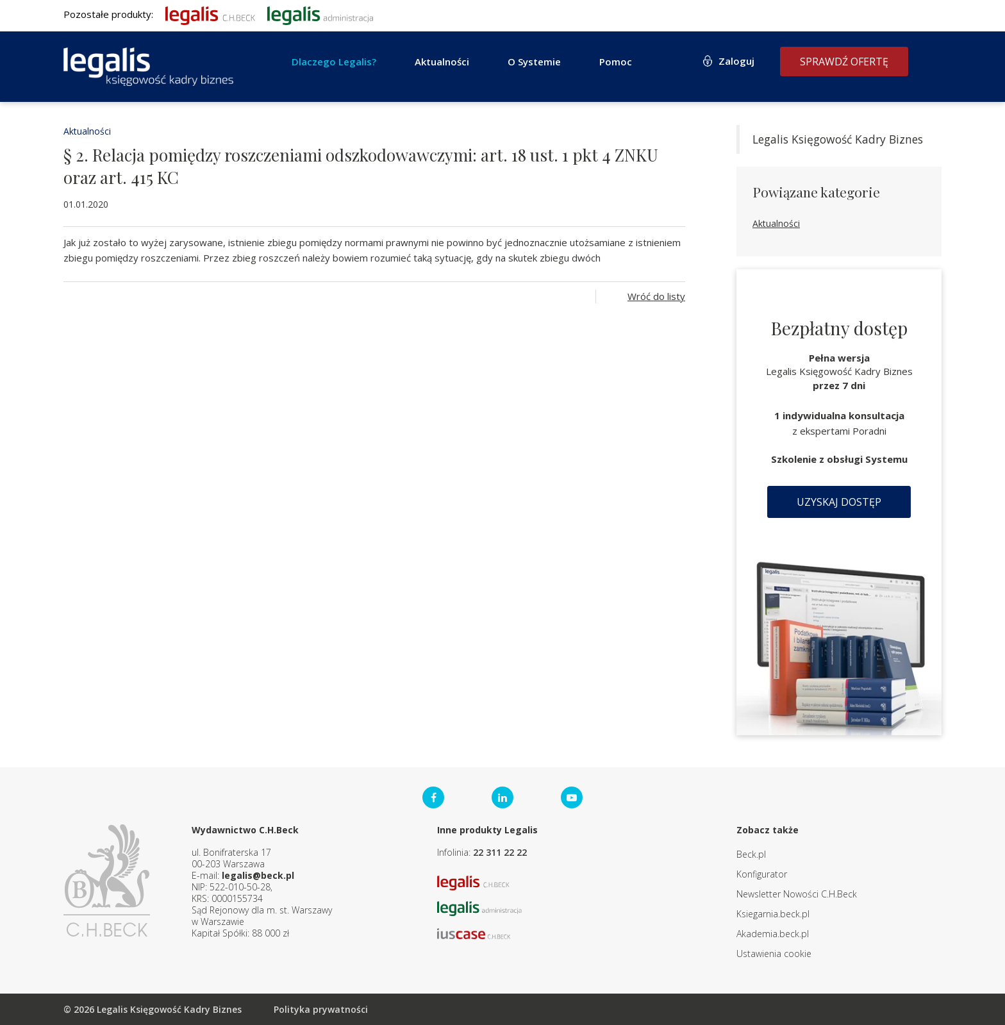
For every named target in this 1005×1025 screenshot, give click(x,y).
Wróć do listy (656, 296)
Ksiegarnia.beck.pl (773, 914)
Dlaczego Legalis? (334, 61)
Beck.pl (751, 854)
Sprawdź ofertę (844, 61)
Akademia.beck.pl (772, 934)
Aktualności (442, 61)
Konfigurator (761, 874)
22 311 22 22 (500, 852)
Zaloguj (736, 60)
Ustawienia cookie (773, 953)
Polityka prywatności (321, 1009)
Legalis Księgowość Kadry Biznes (837, 139)
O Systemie (534, 61)
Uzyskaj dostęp (839, 502)
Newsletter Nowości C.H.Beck (796, 894)
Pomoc (615, 61)
